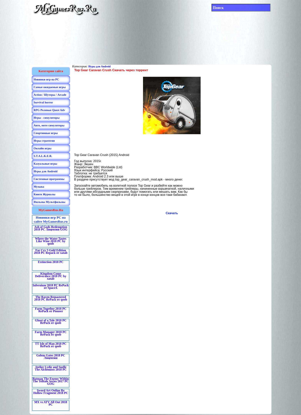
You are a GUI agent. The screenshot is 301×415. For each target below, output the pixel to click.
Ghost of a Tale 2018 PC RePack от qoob (50, 321)
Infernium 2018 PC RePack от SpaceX (51, 286)
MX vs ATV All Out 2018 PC (50, 403)
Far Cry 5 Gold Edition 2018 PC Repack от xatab (51, 251)
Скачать (172, 213)
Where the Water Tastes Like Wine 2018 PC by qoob (50, 241)
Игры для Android (99, 66)
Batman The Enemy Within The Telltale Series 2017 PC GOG (51, 381)
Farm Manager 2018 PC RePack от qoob (50, 333)
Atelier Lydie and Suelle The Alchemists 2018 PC (51, 368)
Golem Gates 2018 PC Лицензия (50, 356)
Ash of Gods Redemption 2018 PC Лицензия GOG (50, 228)
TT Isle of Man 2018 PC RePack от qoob (50, 345)
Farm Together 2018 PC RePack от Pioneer (50, 310)
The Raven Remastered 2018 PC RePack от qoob (50, 298)
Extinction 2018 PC (50, 262)
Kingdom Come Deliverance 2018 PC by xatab (50, 276)
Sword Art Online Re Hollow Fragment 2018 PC (50, 392)
